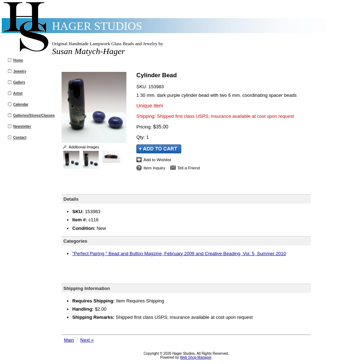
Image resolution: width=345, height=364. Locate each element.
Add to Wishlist (157, 159)
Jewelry (19, 71)
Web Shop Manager (195, 357)
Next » (87, 340)
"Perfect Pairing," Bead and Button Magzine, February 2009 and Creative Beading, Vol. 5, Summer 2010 (179, 253)
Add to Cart (158, 148)
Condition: (83, 228)
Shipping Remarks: (93, 317)
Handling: (83, 309)
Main (69, 340)
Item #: (80, 219)
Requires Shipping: (93, 301)
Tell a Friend (188, 167)
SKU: (142, 86)
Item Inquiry (154, 167)
